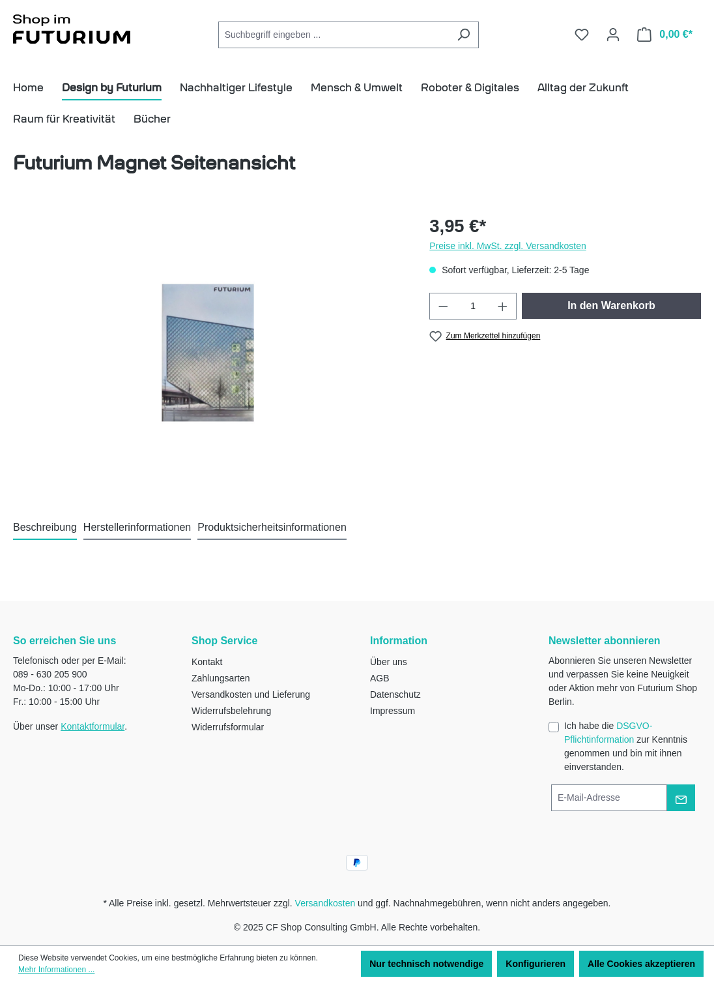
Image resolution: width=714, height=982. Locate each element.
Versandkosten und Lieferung (251, 694)
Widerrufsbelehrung (231, 711)
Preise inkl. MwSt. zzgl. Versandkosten (507, 246)
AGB (380, 678)
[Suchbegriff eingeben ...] (333, 35)
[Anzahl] (473, 306)
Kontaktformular (92, 726)
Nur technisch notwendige (426, 964)
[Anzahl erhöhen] (503, 306)
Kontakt (207, 662)
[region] (208, 353)
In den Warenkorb (611, 305)
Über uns (388, 662)
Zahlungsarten (221, 678)
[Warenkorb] (665, 35)
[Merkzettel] (581, 35)
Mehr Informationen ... (56, 969)
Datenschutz (395, 694)
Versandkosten (325, 903)
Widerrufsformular (228, 727)
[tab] (45, 528)
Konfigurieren (535, 964)
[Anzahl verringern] (443, 306)
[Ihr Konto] (613, 35)
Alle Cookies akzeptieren (641, 964)
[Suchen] (463, 35)
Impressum (392, 711)
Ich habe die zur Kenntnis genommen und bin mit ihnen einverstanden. (625, 746)
